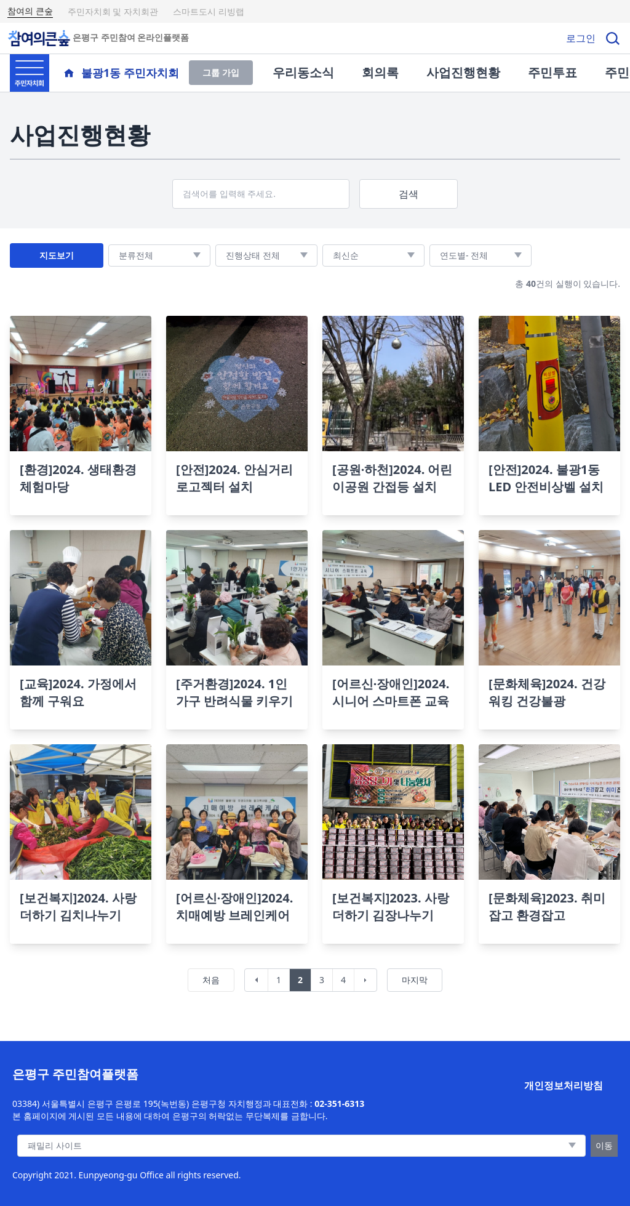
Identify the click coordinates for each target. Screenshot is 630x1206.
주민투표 (552, 72)
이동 (604, 1145)
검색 (408, 194)
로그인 (581, 38)
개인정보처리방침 (563, 1085)
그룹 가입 (220, 72)
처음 (211, 980)
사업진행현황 (463, 72)
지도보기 (56, 255)
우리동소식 (303, 72)
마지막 (415, 980)
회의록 (380, 72)
